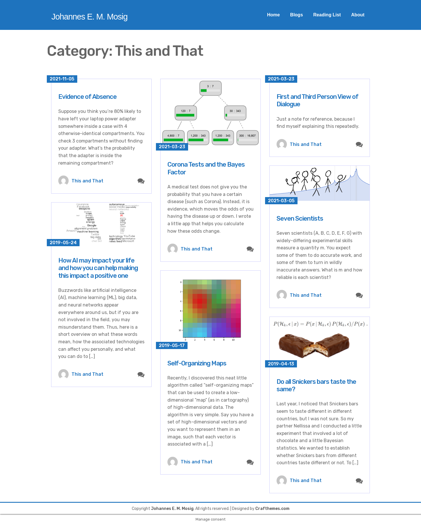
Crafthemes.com (272, 508)
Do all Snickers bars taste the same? (316, 385)
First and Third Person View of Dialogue (317, 100)
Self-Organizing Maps (196, 363)
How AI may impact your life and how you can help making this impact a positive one (98, 268)
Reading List (327, 14)
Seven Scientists (300, 218)
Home (273, 14)
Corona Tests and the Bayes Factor (206, 168)
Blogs (296, 14)
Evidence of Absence (87, 97)
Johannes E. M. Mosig (89, 16)
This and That (87, 181)
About (357, 14)
